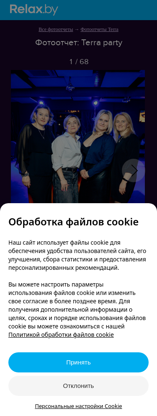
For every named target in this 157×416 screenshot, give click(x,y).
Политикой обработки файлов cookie (61, 334)
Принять (78, 362)
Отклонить (78, 385)
